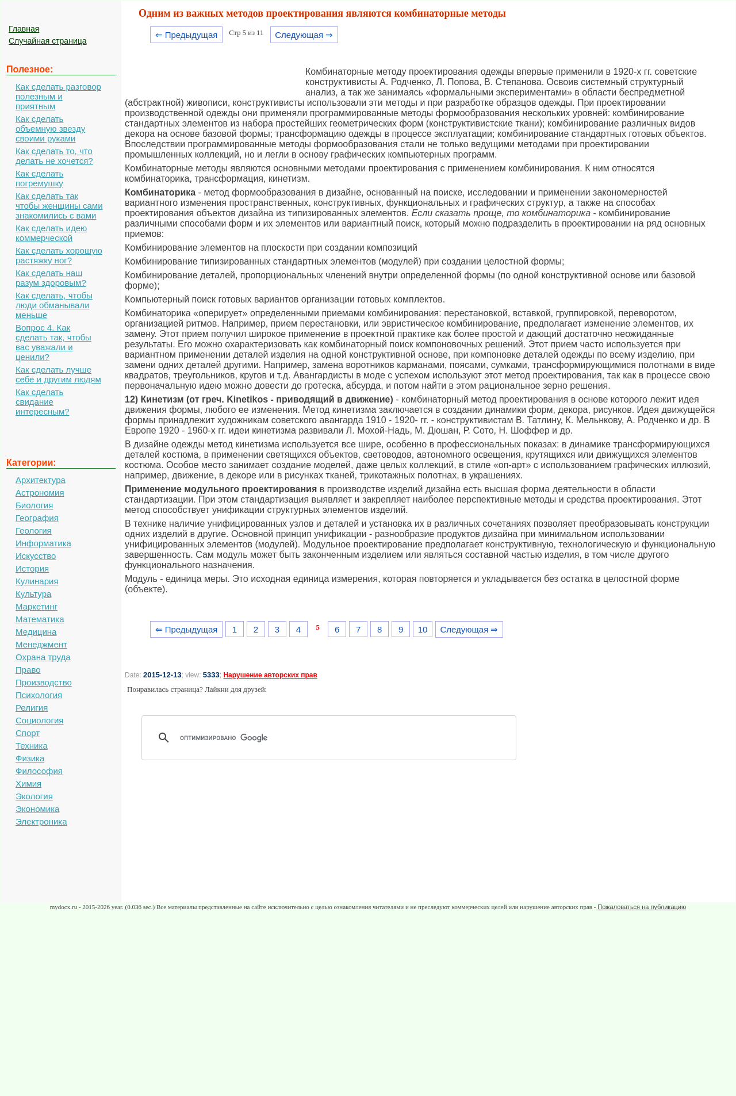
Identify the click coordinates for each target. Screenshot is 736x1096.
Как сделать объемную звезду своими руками (50, 128)
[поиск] (333, 738)
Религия (32, 707)
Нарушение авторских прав (270, 675)
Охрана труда (43, 657)
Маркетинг (36, 606)
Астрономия (40, 492)
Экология (34, 796)
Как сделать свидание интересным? (43, 401)
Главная (24, 28)
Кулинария (37, 581)
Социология (39, 720)
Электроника (41, 821)
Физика (30, 758)
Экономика (37, 809)
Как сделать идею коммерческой (51, 233)
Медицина (36, 632)
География (37, 518)
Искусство (36, 556)
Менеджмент (41, 644)
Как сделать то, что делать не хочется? (54, 156)
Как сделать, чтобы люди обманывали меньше (54, 305)
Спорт (28, 733)
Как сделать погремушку (39, 178)
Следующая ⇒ (304, 35)
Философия (39, 771)
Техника (32, 745)
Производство (44, 682)
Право (28, 670)
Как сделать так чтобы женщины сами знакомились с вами (59, 205)
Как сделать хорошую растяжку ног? (59, 255)
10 (423, 629)
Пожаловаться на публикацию (641, 906)
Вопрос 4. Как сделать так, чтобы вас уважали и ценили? (53, 342)
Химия (28, 783)
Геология (34, 530)
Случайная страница (48, 40)
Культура (33, 594)
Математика (40, 619)
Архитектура (41, 480)
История (32, 568)
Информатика (43, 543)
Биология (34, 505)
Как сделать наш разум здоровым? (51, 278)
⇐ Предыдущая (186, 35)
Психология (39, 695)
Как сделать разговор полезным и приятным (58, 96)
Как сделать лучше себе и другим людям (58, 374)
